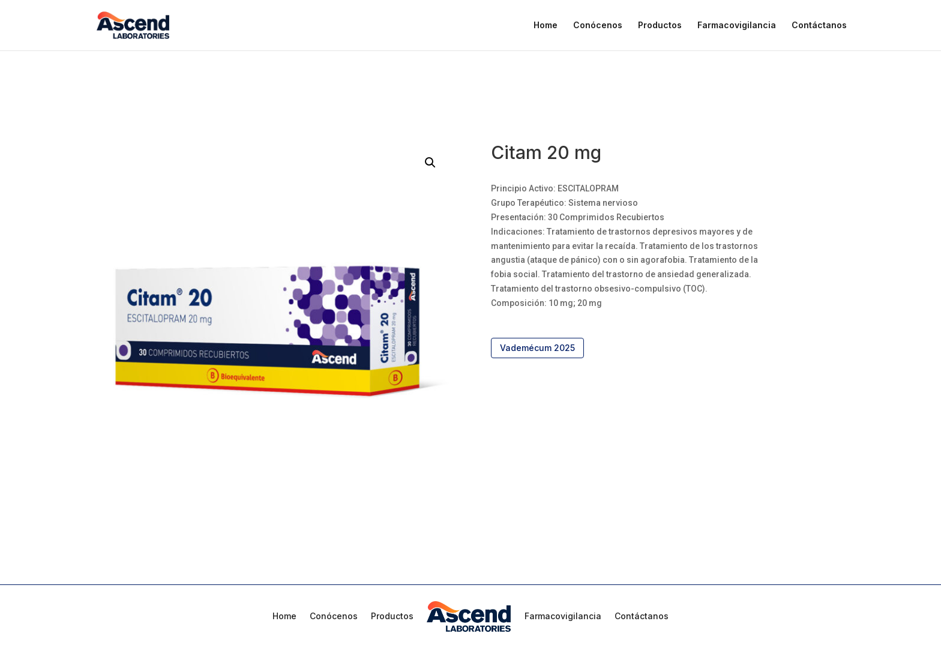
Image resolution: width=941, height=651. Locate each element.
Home (546, 25)
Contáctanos (819, 25)
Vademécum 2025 (537, 348)
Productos (660, 25)
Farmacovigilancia (736, 25)
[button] (430, 162)
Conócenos (597, 25)
